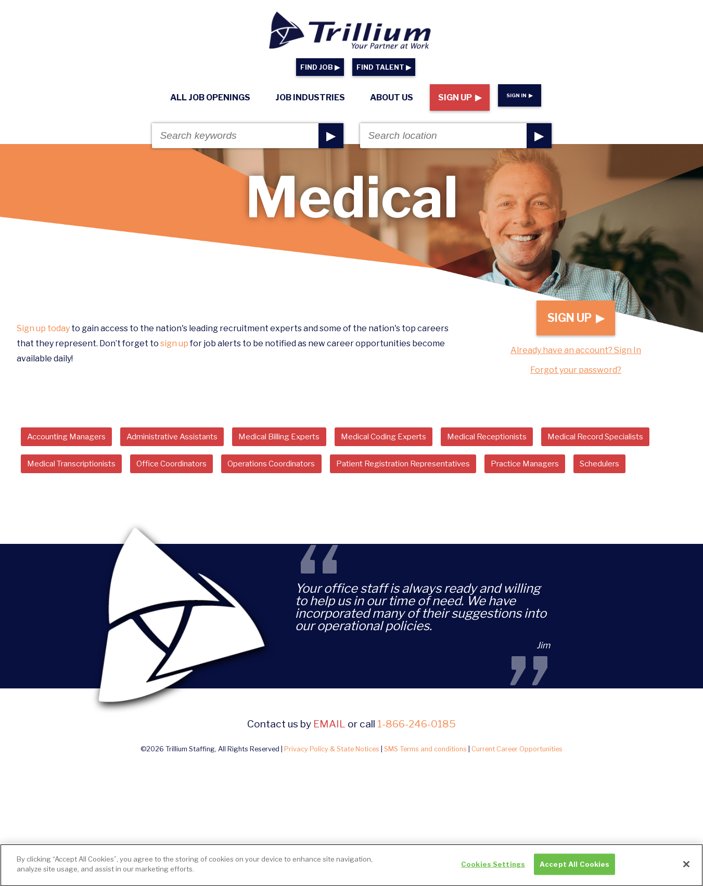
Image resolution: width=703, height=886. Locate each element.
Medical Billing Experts (306, 442)
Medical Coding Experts (421, 442)
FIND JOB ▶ (320, 67)
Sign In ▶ (519, 95)
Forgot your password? (575, 375)
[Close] (686, 868)
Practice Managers (66, 498)
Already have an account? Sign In (575, 355)
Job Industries (310, 97)
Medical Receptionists (533, 442)
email (329, 759)
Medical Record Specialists (81, 470)
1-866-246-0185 (416, 759)
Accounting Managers (72, 442)
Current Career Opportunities (517, 785)
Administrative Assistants (188, 442)
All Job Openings (210, 97)
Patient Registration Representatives (576, 470)
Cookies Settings (493, 868)
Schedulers (147, 498)
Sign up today (43, 333)
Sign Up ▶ (459, 97)
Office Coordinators (317, 470)
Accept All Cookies (574, 868)
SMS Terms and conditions (425, 785)
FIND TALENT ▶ (383, 67)
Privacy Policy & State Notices (331, 785)
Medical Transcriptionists (206, 470)
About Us (391, 97)
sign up (174, 349)
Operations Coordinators (429, 470)
